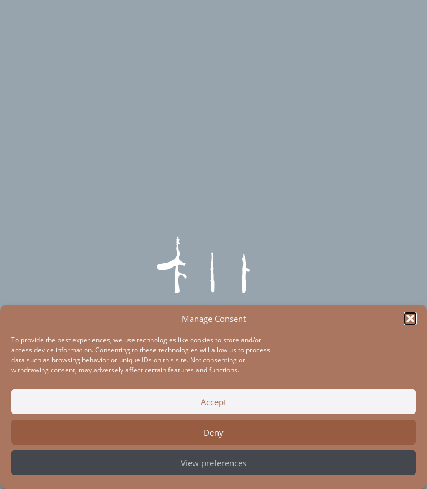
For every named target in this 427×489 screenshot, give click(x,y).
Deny (213, 432)
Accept (213, 401)
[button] (410, 318)
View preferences (213, 462)
